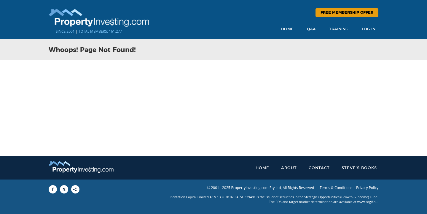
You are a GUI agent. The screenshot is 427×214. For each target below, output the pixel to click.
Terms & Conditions (336, 187)
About (289, 168)
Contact (319, 168)
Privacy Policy (367, 187)
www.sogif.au (367, 201)
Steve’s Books (359, 168)
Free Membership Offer (347, 13)
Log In (368, 29)
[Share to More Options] (75, 189)
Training (338, 29)
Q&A (311, 29)
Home (287, 29)
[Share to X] (64, 189)
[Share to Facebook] (53, 189)
